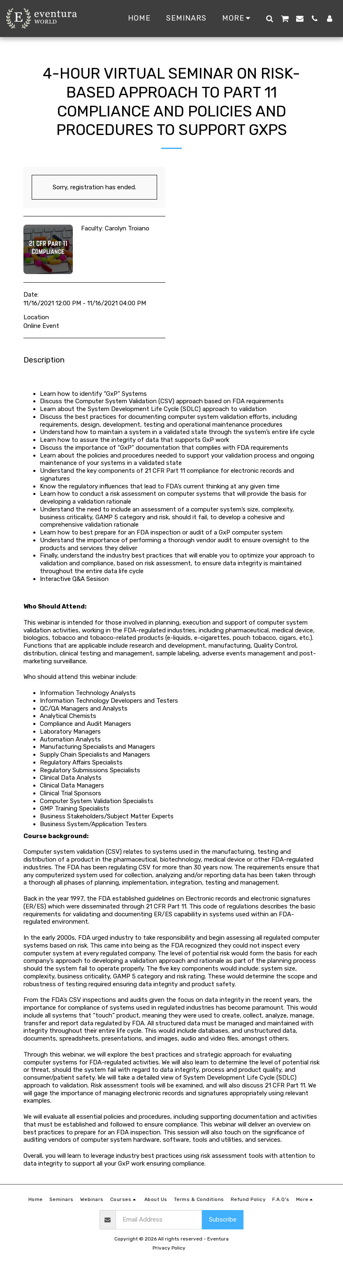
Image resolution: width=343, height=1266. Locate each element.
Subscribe (222, 1219)
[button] (269, 18)
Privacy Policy (169, 1248)
